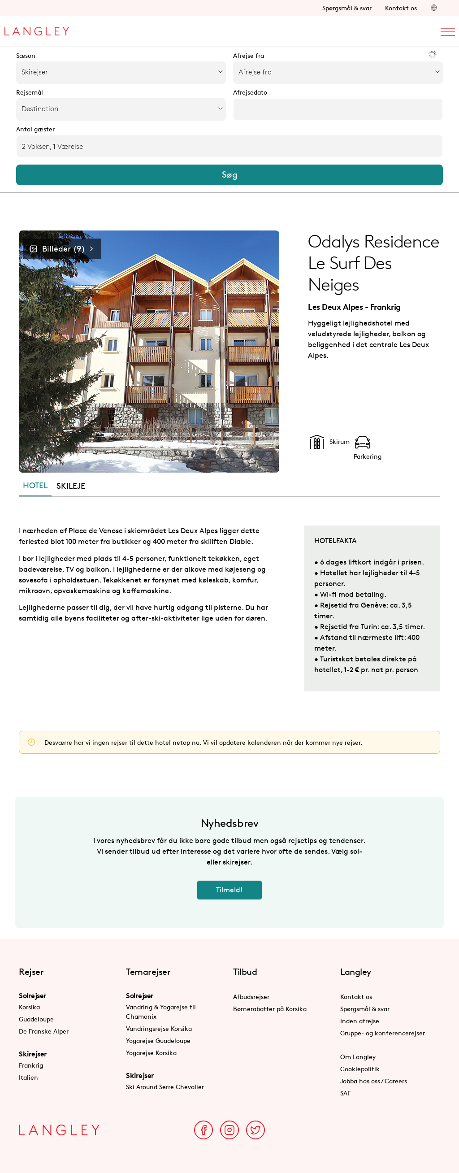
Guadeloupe (36, 1019)
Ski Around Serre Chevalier (165, 1086)
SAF (345, 1093)
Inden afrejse (359, 1021)
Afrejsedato (250, 92)
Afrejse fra (248, 55)
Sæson (25, 55)
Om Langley (358, 1056)
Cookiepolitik (360, 1069)
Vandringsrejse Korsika (159, 1028)
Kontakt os (401, 8)
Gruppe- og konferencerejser (382, 1033)
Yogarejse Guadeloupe (158, 1040)
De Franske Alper (44, 1031)
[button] (434, 8)
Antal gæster (35, 129)
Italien (28, 1077)
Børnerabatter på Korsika (270, 1008)
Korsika (29, 1007)
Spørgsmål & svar (347, 8)
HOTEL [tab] (35, 485)
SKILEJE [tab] (70, 486)
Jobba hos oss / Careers (373, 1081)
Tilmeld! (229, 890)
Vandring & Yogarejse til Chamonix (161, 1011)
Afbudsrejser (251, 996)
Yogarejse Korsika (151, 1052)
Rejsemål (29, 92)
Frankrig (31, 1065)
